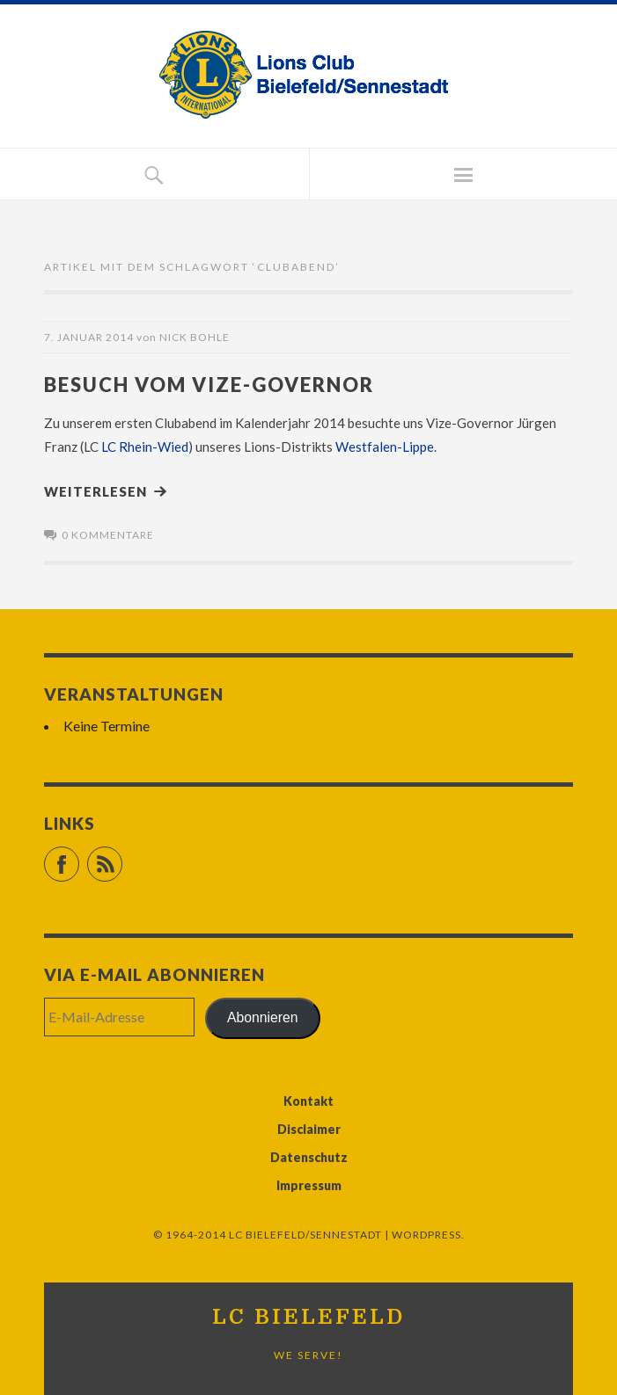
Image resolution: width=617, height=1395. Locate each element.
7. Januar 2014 (89, 337)
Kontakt (308, 1100)
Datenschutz (309, 1157)
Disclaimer (309, 1129)
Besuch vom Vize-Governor (209, 384)
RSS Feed (121, 856)
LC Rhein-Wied (144, 446)
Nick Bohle (194, 337)
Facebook (78, 856)
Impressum (309, 1185)
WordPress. (428, 1234)
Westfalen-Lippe (384, 446)
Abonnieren (262, 1017)
